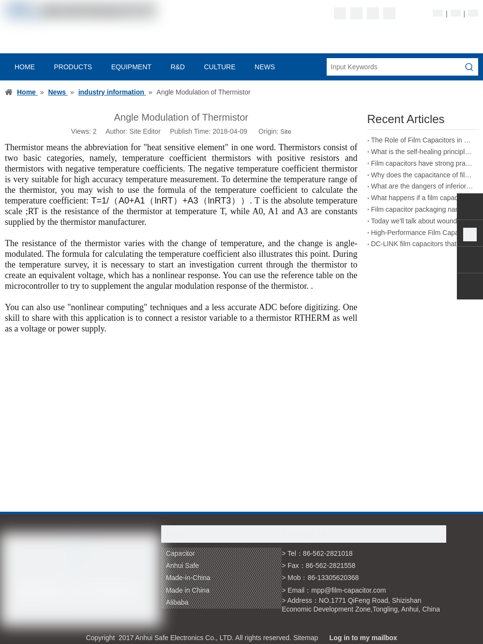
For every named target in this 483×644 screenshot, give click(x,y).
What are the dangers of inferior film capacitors (423, 186)
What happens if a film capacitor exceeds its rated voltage (423, 198)
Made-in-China (188, 577)
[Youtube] (389, 13)
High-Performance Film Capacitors (423, 232)
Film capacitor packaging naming (420, 209)
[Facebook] (340, 13)
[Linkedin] (356, 13)
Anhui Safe (182, 565)
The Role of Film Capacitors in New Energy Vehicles (423, 140)
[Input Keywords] (394, 67)
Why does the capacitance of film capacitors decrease (423, 175)
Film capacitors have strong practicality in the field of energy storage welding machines (423, 163)
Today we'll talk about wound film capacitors (423, 221)
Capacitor (180, 553)
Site (285, 131)
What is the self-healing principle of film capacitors (423, 152)
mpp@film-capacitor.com (348, 590)
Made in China (188, 590)
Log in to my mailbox (363, 638)
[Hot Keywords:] (469, 67)
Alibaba (177, 602)
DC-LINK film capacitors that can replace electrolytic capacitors (423, 244)
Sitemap (305, 638)
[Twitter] (373, 13)
